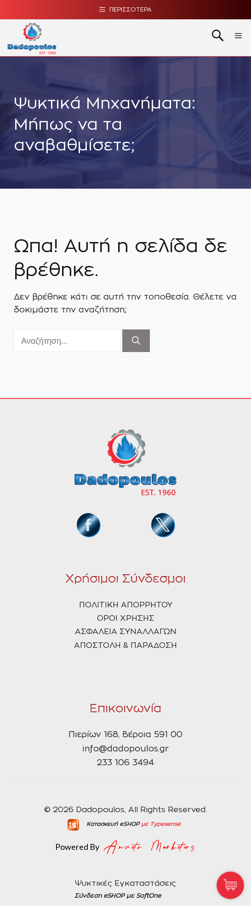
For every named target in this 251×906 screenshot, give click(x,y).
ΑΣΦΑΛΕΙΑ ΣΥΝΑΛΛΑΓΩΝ (126, 631)
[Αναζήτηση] (136, 340)
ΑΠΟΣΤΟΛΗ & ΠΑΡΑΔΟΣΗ (125, 645)
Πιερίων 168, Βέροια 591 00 (125, 735)
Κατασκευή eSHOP (112, 824)
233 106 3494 (125, 763)
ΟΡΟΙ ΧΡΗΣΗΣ (125, 618)
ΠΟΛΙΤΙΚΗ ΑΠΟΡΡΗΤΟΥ (125, 605)
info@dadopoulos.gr (125, 749)
